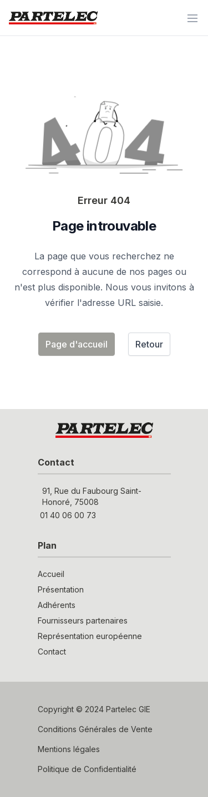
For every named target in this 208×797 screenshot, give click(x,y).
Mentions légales (69, 749)
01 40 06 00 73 (68, 515)
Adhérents (56, 605)
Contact (52, 651)
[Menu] (192, 17)
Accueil (51, 574)
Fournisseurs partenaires (83, 620)
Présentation (61, 589)
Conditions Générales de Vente (95, 729)
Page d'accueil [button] (76, 344)
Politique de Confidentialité (87, 769)
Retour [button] (149, 344)
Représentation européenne (90, 636)
